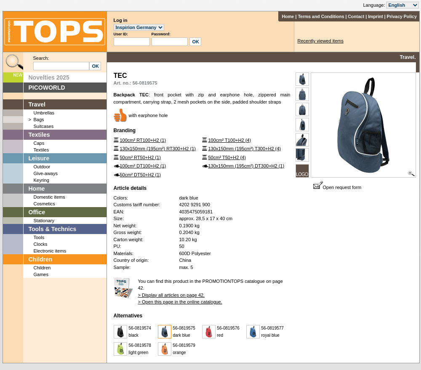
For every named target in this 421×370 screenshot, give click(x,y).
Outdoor (42, 166)
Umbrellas (44, 112)
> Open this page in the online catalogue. (180, 301)
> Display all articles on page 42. (171, 295)
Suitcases (44, 126)
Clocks (41, 244)
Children (41, 259)
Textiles (39, 134)
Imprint (375, 16)
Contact (356, 16)
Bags (39, 119)
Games (41, 274)
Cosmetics (44, 203)
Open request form (337, 187)
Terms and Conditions (321, 16)
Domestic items (49, 197)
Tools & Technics (53, 229)
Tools (39, 237)
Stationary (44, 220)
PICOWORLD (47, 87)
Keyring (41, 180)
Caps (39, 143)
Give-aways (46, 173)
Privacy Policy (402, 16)
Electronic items (50, 250)
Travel (37, 104)
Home (288, 16)
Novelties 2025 (49, 77)
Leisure (39, 158)
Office (37, 212)
